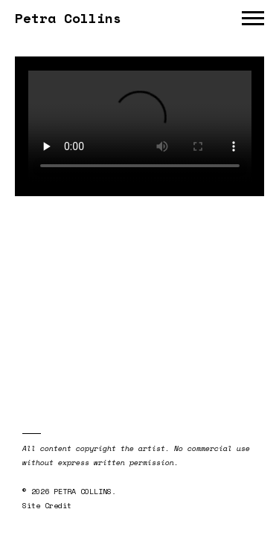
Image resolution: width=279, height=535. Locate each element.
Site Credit (46, 505)
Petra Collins (68, 17)
